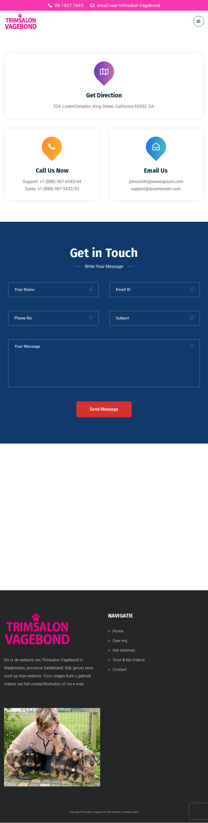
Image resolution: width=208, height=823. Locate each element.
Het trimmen (124, 650)
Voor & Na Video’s (129, 660)
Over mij (120, 640)
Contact (120, 669)
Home (118, 631)
